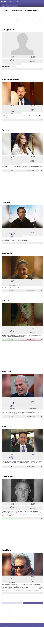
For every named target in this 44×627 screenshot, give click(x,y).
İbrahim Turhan (7, 426)
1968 (14, 457)
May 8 (11, 60)
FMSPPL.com (11, 625)
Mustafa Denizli (7, 371)
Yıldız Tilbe (5, 300)
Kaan (12, 57)
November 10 (11, 402)
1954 (34, 577)
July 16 (11, 331)
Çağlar (12, 230)
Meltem (12, 281)
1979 (13, 110)
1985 (14, 160)
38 (12, 234)
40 (12, 162)
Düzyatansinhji (32, 106)
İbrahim (12, 454)
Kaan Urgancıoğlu (8, 30)
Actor (12, 63)
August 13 (11, 160)
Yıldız (12, 328)
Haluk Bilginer (6, 550)
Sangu (33, 157)
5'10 (13, 406)
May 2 (11, 507)
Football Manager (33, 408)
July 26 (11, 110)
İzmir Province (32, 61)
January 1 (11, 457)
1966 (13, 331)
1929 (13, 507)
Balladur (32, 504)
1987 (14, 233)
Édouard (12, 504)
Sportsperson (12, 408)
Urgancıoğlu (33, 57)
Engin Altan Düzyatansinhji (11, 79)
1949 (15, 402)
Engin (12, 106)
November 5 (11, 233)
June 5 (31, 577)
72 (33, 579)
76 (12, 403)
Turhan (32, 454)
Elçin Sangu (6, 130)
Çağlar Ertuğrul (7, 202)
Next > (33, 603)
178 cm (11, 406)
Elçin (12, 157)
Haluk (12, 578)
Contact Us (40, 625)
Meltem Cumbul (7, 253)
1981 (13, 60)
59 (12, 332)
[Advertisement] (22, 20)
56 (33, 282)
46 (12, 111)
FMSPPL (4, 1)
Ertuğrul (32, 230)
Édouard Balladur (7, 477)
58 (12, 458)
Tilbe (33, 328)
